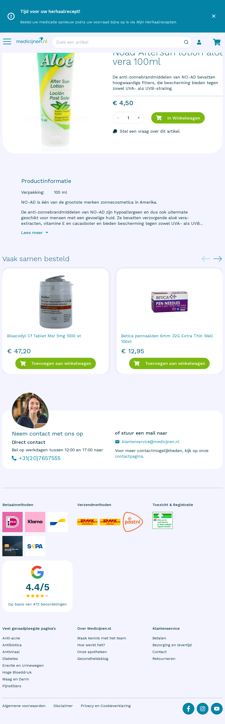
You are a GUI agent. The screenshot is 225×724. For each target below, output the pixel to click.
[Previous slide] (206, 259)
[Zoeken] (186, 42)
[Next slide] (218, 259)
